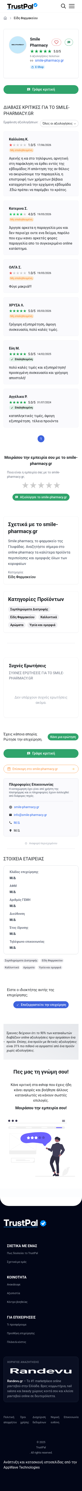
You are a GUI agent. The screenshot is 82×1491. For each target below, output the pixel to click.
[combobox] (59, 123)
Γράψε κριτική (41, 89)
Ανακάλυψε (14, 1284)
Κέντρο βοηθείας (17, 1302)
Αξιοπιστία (13, 1293)
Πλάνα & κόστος (16, 1342)
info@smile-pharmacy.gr (30, 815)
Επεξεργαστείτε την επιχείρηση (41, 1004)
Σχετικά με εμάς (16, 1261)
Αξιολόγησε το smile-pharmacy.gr (41, 497)
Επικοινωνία (71, 1417)
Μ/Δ (17, 822)
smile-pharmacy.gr (49, 60)
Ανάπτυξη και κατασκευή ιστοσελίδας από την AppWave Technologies (40, 1464)
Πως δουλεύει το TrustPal (22, 1253)
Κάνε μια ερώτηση (63, 737)
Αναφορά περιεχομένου (41, 843)
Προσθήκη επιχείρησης (21, 1333)
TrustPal (41, 1447)
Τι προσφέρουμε (16, 1324)
